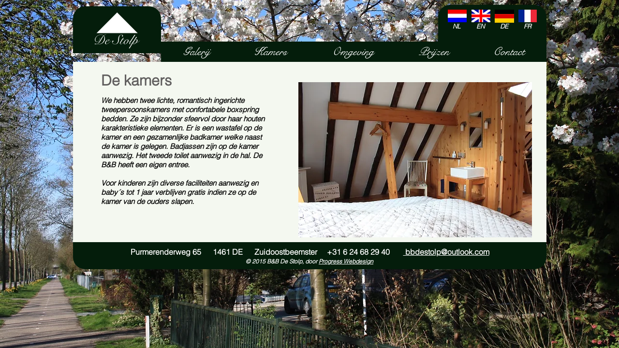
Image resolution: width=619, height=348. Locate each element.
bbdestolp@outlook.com (446, 252)
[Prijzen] (434, 52)
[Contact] (509, 52)
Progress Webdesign (346, 261)
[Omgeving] (353, 52)
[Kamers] (271, 52)
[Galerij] (196, 52)
